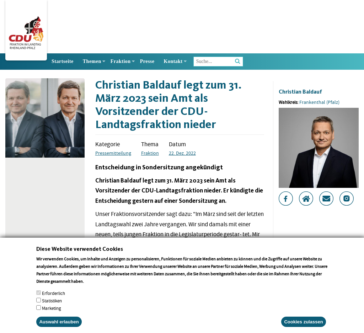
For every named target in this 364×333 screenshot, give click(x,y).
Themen (92, 61)
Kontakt (173, 61)
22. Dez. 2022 (182, 153)
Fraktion (121, 61)
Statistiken (52, 305)
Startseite (63, 61)
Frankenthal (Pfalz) (319, 102)
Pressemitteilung (113, 153)
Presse (147, 61)
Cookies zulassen (303, 325)
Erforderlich (53, 297)
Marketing (51, 312)
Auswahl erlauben (59, 325)
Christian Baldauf (300, 91)
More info (94, 285)
